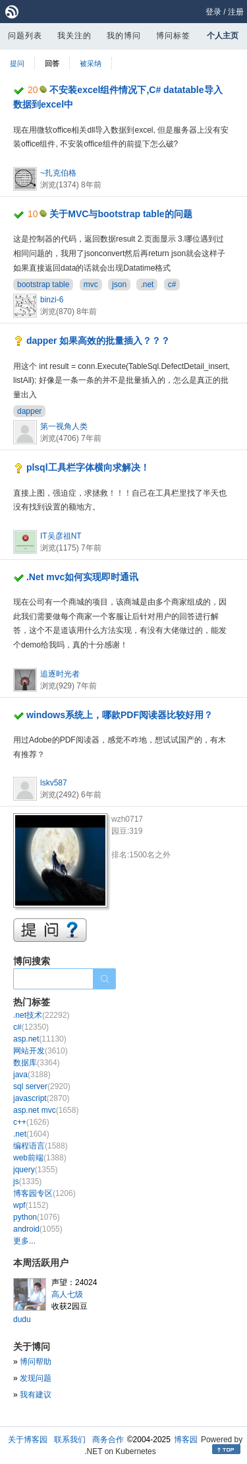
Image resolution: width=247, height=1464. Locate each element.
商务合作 (108, 1439)
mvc (91, 284)
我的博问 (124, 35)
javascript (41, 1098)
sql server (41, 1086)
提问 (17, 63)
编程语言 (40, 1145)
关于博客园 (27, 1439)
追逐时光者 (60, 674)
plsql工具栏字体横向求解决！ (88, 467)
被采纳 (90, 63)
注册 (236, 12)
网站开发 (40, 1050)
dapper (29, 411)
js (27, 1181)
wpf (30, 1205)
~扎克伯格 (58, 173)
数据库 (36, 1062)
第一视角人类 (64, 426)
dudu (22, 1319)
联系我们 (70, 1439)
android (38, 1229)
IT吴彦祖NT (61, 536)
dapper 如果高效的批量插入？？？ (98, 340)
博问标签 (173, 35)
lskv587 (53, 782)
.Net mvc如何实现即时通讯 (82, 577)
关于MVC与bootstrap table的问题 (120, 214)
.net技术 (41, 1015)
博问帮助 (35, 1361)
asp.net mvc (45, 1110)
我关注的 (74, 35)
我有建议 (35, 1394)
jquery (35, 1169)
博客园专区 (44, 1193)
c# (172, 284)
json (119, 284)
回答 (52, 63)
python (36, 1217)
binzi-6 (51, 299)
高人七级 (67, 1294)
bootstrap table (43, 284)
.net (146, 284)
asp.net (40, 1039)
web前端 (40, 1157)
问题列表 (25, 35)
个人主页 (222, 35)
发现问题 (35, 1378)
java (32, 1074)
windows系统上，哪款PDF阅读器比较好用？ (119, 715)
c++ (31, 1122)
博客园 (186, 1439)
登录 (213, 12)
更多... (24, 1241)
